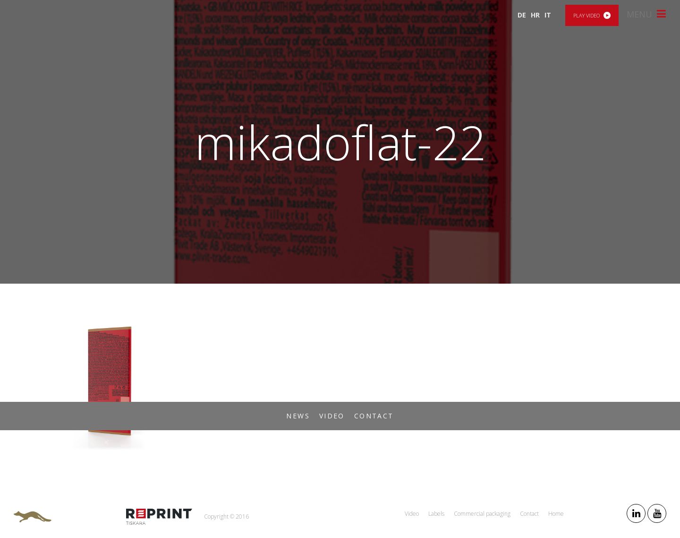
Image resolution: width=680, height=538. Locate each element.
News (298, 415)
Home (556, 514)
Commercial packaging (482, 514)
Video (332, 415)
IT (547, 14)
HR (535, 14)
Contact (374, 415)
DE (522, 14)
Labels (436, 514)
